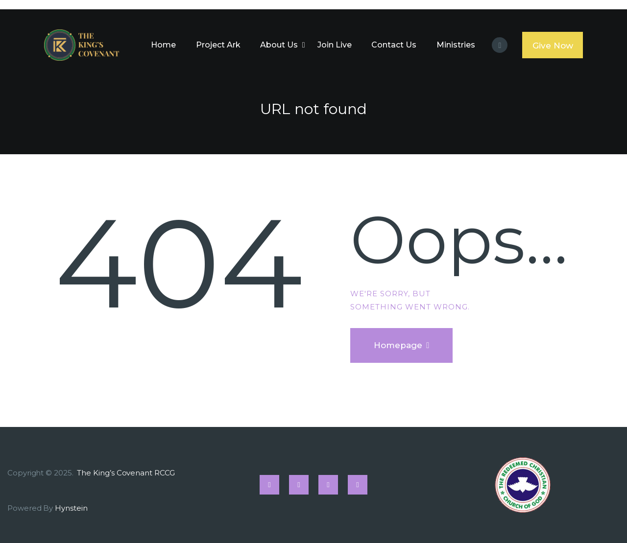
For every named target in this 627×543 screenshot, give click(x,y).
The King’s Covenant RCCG (126, 472)
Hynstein (71, 508)
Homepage (398, 345)
